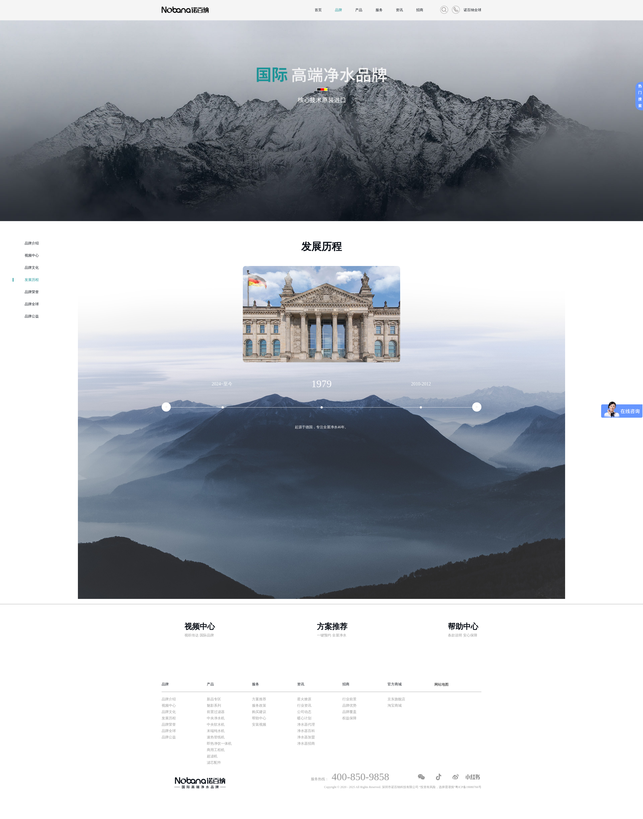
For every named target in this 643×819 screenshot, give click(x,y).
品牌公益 (32, 316)
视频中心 (32, 255)
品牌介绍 (32, 243)
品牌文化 (32, 268)
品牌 (338, 10)
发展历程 (32, 280)
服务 (379, 10)
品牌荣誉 (32, 292)
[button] (166, 407)
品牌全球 (32, 304)
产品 (358, 10)
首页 (318, 10)
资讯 (399, 10)
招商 (419, 10)
